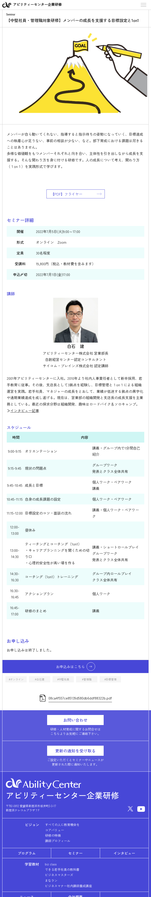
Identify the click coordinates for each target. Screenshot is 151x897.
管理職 (87, 679)
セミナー (75, 853)
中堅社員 (64, 679)
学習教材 (32, 864)
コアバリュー (54, 830)
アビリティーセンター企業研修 (32, 5)
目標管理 (111, 679)
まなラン (51, 880)
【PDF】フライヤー (66, 194)
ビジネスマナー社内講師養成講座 (68, 886)
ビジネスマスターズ (59, 875)
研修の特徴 (53, 835)
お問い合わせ (75, 720)
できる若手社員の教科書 (62, 869)
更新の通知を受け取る (75, 751)
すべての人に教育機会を (62, 824)
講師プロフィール (57, 840)
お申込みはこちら (70, 666)
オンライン (16, 679)
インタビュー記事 (24, 410)
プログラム (27, 853)
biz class (51, 864)
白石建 (40, 679)
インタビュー (124, 853)
